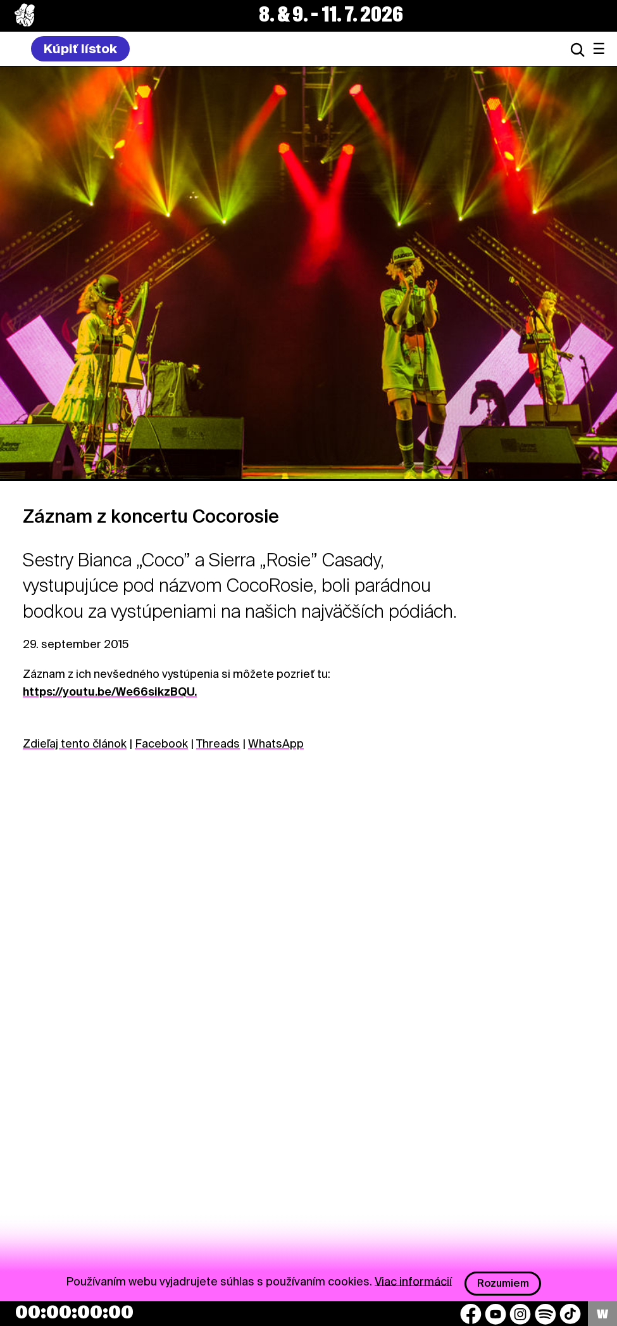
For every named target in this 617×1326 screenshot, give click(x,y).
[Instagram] (520, 1314)
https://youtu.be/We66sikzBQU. (110, 691)
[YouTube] (495, 1314)
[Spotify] (545, 1314)
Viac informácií (413, 1280)
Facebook (161, 743)
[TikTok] (570, 1314)
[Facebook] (471, 1314)
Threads (218, 743)
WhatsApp (276, 743)
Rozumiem (503, 1283)
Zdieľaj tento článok (75, 743)
